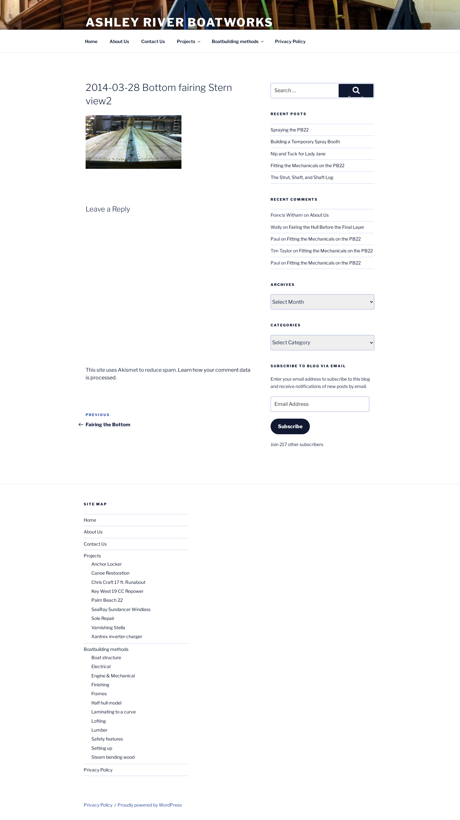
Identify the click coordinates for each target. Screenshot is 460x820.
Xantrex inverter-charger (116, 636)
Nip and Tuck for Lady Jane (298, 153)
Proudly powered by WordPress (150, 805)
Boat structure (106, 657)
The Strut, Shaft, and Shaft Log (302, 177)
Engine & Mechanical (113, 675)
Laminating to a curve (113, 711)
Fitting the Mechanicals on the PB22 (307, 165)
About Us (119, 41)
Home (91, 41)
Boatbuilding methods (238, 41)
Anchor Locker (106, 564)
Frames (99, 693)
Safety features (107, 739)
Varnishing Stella (108, 627)
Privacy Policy (290, 41)
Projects (189, 41)
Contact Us (153, 41)
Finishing (100, 684)
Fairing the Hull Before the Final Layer (326, 227)
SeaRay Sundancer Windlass (120, 609)
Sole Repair (102, 618)
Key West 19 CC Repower (117, 591)
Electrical (101, 666)
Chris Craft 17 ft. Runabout (118, 582)
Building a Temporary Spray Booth (305, 141)
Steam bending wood (112, 757)
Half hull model (106, 702)
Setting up (101, 748)
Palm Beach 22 (107, 600)
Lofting (98, 721)
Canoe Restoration (110, 573)
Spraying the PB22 (290, 129)
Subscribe (290, 426)
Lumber (99, 730)
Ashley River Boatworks (179, 22)
